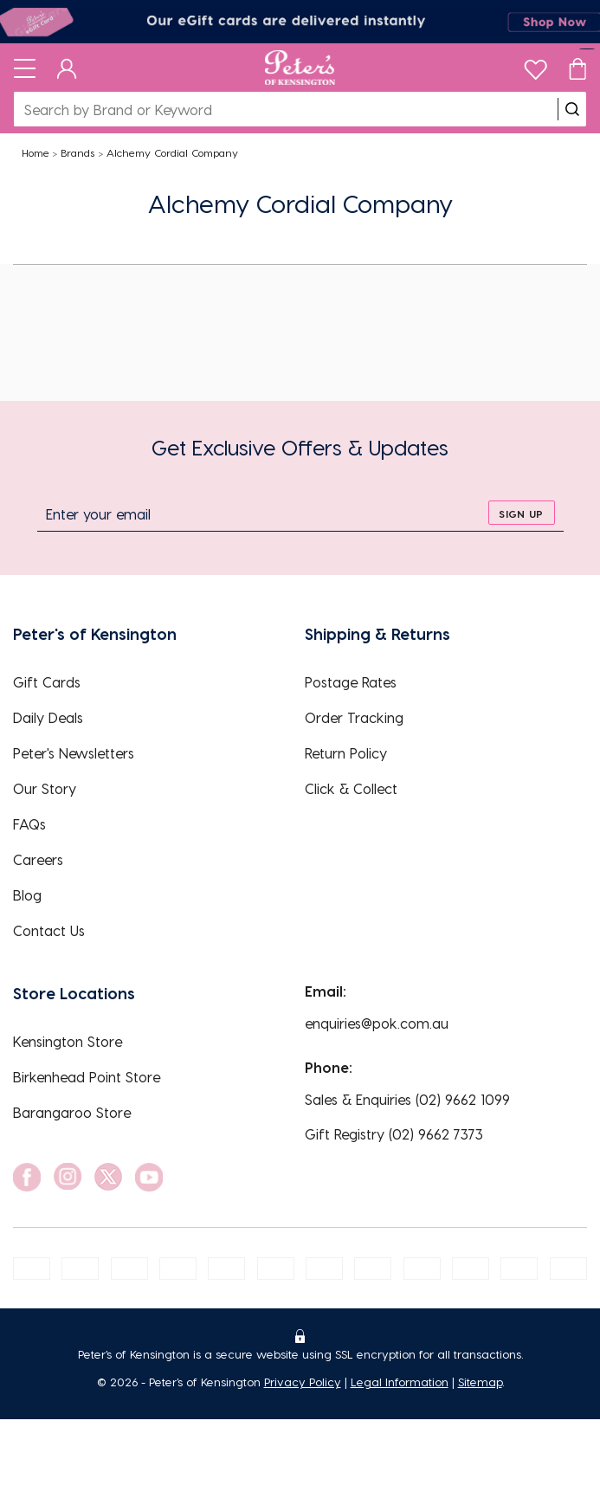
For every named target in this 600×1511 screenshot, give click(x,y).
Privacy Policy (302, 1381)
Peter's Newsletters (73, 753)
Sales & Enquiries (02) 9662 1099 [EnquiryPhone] (407, 1099)
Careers (38, 859)
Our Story (44, 788)
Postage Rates (351, 682)
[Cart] (577, 67)
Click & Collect (351, 788)
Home (35, 152)
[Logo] (300, 67)
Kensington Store (67, 1041)
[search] (572, 109)
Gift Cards (47, 682)
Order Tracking (354, 717)
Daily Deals (48, 717)
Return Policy (346, 753)
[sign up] (521, 512)
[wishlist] (535, 65)
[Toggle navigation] (24, 67)
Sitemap (480, 1381)
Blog (27, 895)
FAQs (29, 824)
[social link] (27, 1177)
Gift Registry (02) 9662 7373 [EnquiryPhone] (394, 1134)
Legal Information (399, 1381)
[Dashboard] (67, 67)
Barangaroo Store (72, 1112)
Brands (77, 152)
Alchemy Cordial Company (172, 152)
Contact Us (49, 930)
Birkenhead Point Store (86, 1077)
